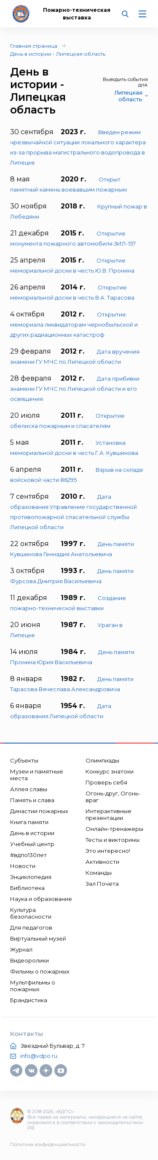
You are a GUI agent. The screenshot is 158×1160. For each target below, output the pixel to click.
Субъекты (24, 760)
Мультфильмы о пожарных (32, 985)
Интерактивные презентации (108, 814)
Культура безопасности (30, 913)
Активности (102, 861)
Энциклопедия (30, 876)
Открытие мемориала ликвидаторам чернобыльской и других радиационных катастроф (74, 324)
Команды (99, 872)
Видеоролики (29, 960)
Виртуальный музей (38, 938)
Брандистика (28, 1000)
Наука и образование (41, 898)
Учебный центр (32, 844)
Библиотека (27, 887)
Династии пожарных (39, 811)
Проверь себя (106, 782)
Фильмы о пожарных (40, 971)
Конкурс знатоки (110, 771)
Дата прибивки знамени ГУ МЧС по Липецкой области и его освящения (74, 388)
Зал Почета (102, 883)
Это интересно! (108, 850)
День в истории (32, 833)
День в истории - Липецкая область (57, 54)
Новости (22, 866)
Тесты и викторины (112, 839)
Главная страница (33, 46)
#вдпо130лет (28, 855)
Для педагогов (31, 927)
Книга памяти (29, 822)
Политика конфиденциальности (48, 1144)
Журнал (21, 949)
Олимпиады (102, 760)
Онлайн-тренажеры (114, 828)
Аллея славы (28, 789)
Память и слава (32, 800)
